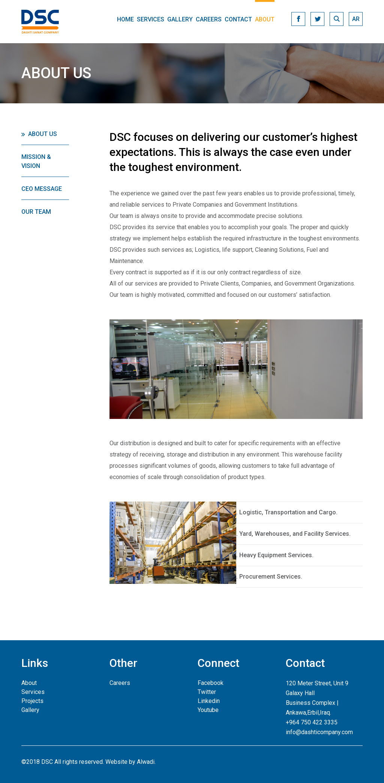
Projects (32, 700)
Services (150, 19)
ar (356, 19)
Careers (209, 19)
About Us (42, 134)
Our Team (36, 211)
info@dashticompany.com (319, 732)
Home (125, 19)
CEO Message (41, 188)
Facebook (211, 682)
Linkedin (209, 700)
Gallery (180, 19)
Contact (238, 19)
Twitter (207, 691)
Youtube (208, 709)
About (264, 19)
